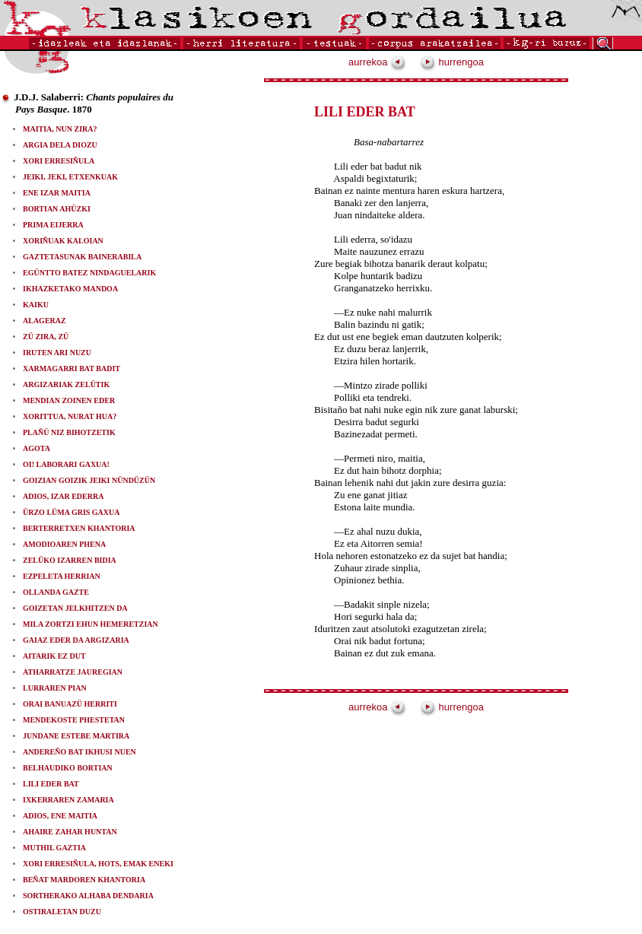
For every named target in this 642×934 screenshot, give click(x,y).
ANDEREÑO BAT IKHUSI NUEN (79, 752)
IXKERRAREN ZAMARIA (68, 800)
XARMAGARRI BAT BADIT (71, 368)
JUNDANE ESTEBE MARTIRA (76, 736)
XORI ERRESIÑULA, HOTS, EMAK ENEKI (98, 863)
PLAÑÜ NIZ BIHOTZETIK (69, 432)
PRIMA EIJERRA (53, 225)
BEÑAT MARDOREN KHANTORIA (84, 879)
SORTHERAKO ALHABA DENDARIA (88, 895)
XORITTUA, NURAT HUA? (69, 416)
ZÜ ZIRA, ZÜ (45, 336)
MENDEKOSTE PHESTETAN (74, 720)
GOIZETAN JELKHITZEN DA (75, 608)
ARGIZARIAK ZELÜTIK (66, 384)
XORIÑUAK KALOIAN (63, 241)
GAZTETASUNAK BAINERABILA (82, 257)
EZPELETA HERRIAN (61, 576)
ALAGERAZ (44, 320)
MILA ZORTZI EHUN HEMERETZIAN (90, 624)
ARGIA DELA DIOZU (60, 145)
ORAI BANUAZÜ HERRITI (70, 704)
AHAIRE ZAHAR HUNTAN (70, 832)
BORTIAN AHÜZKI (57, 209)
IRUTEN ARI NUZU (57, 352)
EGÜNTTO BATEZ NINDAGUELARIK (89, 272)
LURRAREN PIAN (55, 688)
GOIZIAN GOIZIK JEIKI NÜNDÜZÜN (89, 480)
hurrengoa (452, 62)
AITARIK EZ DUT (54, 656)
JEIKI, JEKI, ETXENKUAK (70, 177)
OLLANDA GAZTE (56, 592)
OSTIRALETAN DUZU (62, 911)
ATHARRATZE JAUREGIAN (72, 672)
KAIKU (36, 304)
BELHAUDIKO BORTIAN (68, 768)
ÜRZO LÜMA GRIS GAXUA (71, 512)
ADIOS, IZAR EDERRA (63, 496)
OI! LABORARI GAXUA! (66, 464)
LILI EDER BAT (51, 784)
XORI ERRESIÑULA (58, 161)
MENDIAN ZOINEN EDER (69, 400)
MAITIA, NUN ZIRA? (60, 129)
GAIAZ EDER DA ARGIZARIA (76, 640)
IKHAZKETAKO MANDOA (70, 288)
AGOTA (36, 448)
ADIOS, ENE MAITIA (60, 816)
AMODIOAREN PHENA (64, 544)
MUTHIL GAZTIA (54, 847)
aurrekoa (377, 62)
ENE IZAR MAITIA (57, 193)
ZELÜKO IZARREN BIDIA (69, 560)
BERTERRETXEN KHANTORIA (79, 528)
